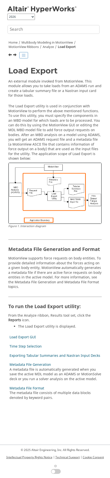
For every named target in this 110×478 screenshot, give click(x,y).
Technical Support (67, 457)
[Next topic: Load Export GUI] (15, 55)
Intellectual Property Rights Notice (29, 457)
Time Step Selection (26, 346)
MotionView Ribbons (24, 47)
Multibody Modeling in (47, 42)
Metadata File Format (27, 388)
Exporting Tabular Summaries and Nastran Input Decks (55, 355)
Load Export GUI (23, 337)
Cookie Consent (93, 457)
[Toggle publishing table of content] (23, 55)
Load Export (67, 47)
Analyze (48, 47)
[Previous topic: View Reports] (10, 55)
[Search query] (54, 29)
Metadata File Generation (30, 364)
